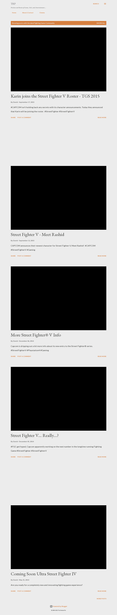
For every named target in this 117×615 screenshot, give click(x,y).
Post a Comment (24, 117)
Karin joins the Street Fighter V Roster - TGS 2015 (55, 96)
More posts (101, 599)
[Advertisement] (58, 142)
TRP (13, 3)
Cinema (40, 13)
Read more (102, 117)
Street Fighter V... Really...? (35, 435)
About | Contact (26, 13)
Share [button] (13, 117)
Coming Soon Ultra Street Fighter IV (44, 574)
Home (13, 13)
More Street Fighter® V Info (36, 335)
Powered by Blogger (58, 606)
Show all (101, 23)
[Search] (96, 3)
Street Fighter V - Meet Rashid (37, 234)
